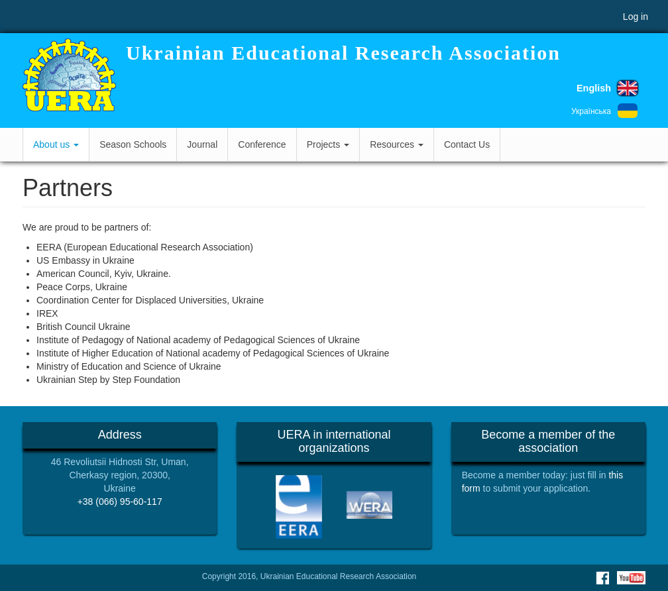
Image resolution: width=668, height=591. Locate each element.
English (594, 88)
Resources (396, 144)
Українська (591, 111)
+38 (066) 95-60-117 (120, 501)
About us (56, 144)
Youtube (631, 577)
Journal (202, 144)
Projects (328, 144)
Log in (635, 16)
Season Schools (132, 144)
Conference (262, 144)
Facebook (602, 577)
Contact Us (467, 144)
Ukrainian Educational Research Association (343, 53)
